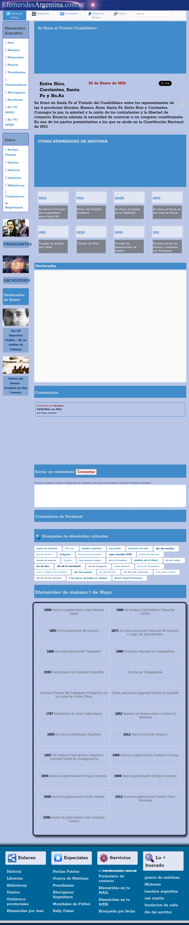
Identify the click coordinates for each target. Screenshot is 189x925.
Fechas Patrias (66, 871)
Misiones (152, 884)
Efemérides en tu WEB (114, 902)
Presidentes (63, 885)
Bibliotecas (17, 885)
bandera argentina (161, 891)
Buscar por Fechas (14, 15)
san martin (154, 898)
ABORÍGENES (17, 280)
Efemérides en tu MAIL (114, 890)
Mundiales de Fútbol (71, 904)
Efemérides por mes (25, 910)
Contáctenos (69, 13)
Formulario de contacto (111, 878)
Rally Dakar (63, 910)
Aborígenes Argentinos (63, 895)
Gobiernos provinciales (18, 901)
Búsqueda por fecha (117, 911)
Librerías (15, 878)
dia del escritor (158, 912)
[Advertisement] (151, 47)
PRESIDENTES (18, 244)
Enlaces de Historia (96, 15)
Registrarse (40, 14)
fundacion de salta (161, 905)
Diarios (120, 14)
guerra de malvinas (162, 877)
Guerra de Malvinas (71, 878)
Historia (14, 871)
